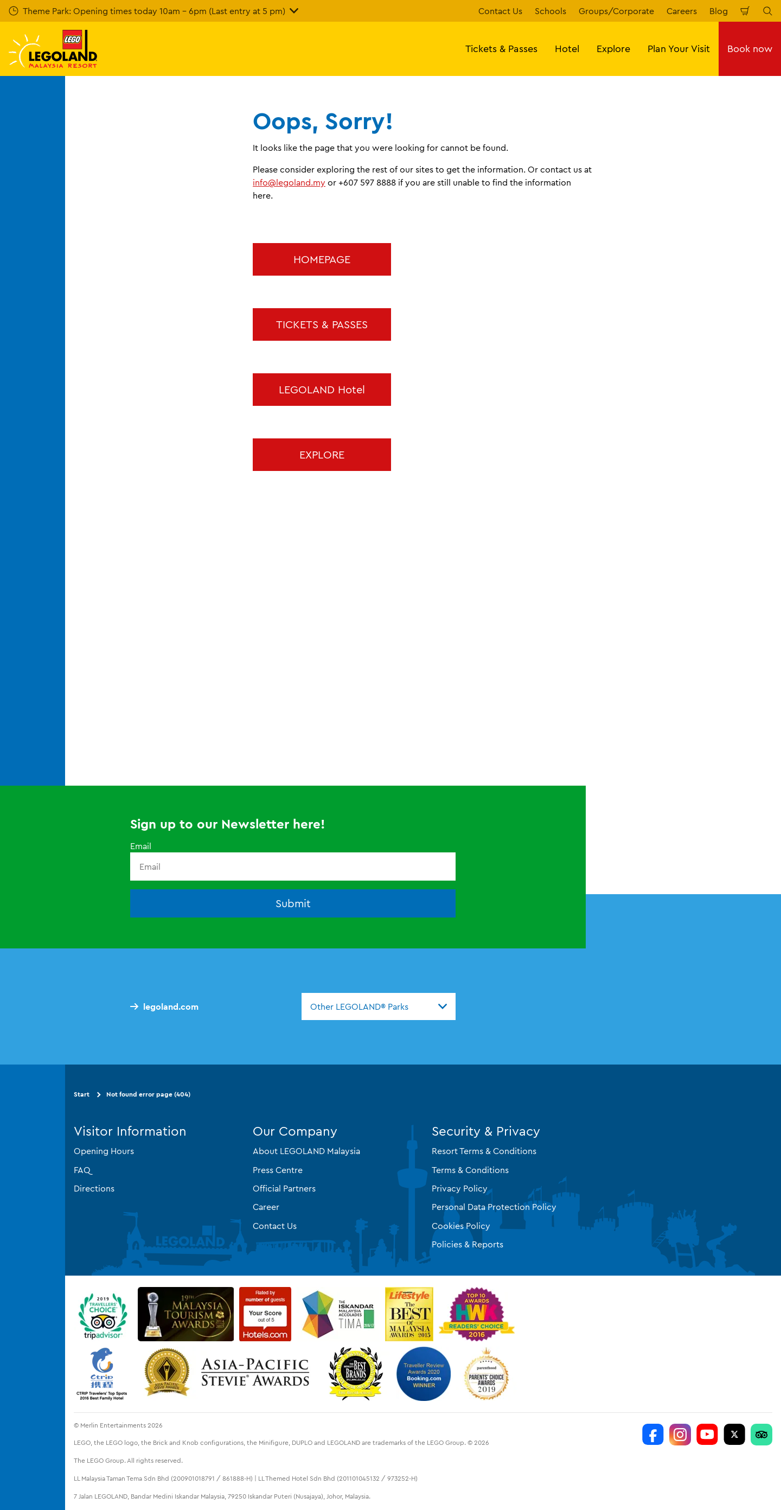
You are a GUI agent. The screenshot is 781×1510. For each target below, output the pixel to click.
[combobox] (379, 1006)
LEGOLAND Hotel (322, 389)
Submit (293, 903)
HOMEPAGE (321, 259)
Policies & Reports (467, 1244)
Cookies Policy (461, 1225)
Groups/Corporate (616, 10)
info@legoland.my (289, 182)
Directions (94, 1188)
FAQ (82, 1169)
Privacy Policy (460, 1188)
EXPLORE (321, 454)
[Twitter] (734, 1434)
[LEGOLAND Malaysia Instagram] (680, 1434)
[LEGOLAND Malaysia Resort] (653, 1434)
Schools (550, 10)
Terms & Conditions (470, 1169)
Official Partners (284, 1188)
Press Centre (278, 1169)
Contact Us (500, 10)
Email (140, 845)
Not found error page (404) (148, 1094)
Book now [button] (749, 48)
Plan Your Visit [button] (679, 48)
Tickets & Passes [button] (501, 48)
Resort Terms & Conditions (484, 1150)
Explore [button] (613, 48)
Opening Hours (104, 1150)
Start (81, 1094)
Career (266, 1206)
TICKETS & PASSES (322, 324)
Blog (718, 10)
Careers (682, 10)
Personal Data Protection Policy (494, 1206)
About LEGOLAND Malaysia (306, 1150)
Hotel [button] (567, 48)
